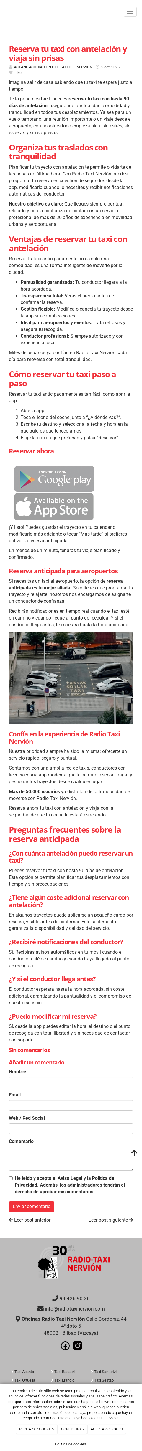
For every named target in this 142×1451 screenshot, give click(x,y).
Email (15, 1095)
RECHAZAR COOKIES (36, 1429)
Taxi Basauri (64, 1371)
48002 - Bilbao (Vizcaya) (71, 1333)
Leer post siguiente (111, 1220)
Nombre (17, 1071)
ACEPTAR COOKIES (107, 1429)
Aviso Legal (70, 1178)
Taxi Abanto (24, 1371)
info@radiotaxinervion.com (75, 1309)
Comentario (21, 1141)
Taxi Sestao (104, 1380)
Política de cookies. (71, 1444)
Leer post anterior (29, 1220)
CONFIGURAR (72, 1429)
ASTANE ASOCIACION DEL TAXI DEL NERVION (53, 67)
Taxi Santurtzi (105, 1371)
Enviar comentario (31, 1206)
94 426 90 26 (75, 1298)
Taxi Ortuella (24, 1380)
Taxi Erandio (64, 1380)
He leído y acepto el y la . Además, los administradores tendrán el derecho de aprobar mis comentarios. (70, 1185)
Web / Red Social (27, 1118)
